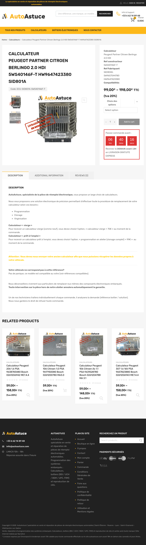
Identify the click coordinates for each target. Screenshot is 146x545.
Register (140, 3)
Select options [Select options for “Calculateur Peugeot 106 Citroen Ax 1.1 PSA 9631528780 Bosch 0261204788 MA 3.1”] (101, 398)
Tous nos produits (15, 30)
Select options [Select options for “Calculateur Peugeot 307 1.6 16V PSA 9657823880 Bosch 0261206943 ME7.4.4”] (138, 395)
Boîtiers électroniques (65, 30)
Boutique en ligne (86, 443)
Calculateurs (38, 30)
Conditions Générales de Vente (83, 475)
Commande (83, 467)
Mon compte (83, 458)
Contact (81, 453)
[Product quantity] (110, 122)
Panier (80, 462)
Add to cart (129, 122)
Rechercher (105, 14)
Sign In (132, 3)
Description (15, 175)
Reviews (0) (81, 175)
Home (4, 40)
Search (141, 440)
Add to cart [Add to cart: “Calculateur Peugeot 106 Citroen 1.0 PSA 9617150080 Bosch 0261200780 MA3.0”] (65, 390)
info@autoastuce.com (17, 446)
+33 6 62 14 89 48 (129, 15)
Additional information (49, 175)
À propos (81, 448)
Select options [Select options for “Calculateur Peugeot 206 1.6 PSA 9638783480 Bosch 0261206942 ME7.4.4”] (28, 395)
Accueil (81, 439)
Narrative (21, 534)
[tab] (15, 175)
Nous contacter (92, 30)
